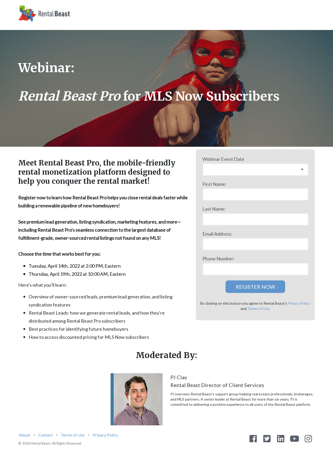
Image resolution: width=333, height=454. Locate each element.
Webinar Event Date (223, 159)
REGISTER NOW (255, 287)
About (24, 434)
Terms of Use (258, 308)
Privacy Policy (299, 303)
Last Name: (214, 209)
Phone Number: (218, 258)
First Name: (214, 184)
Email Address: (217, 234)
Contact (45, 434)
